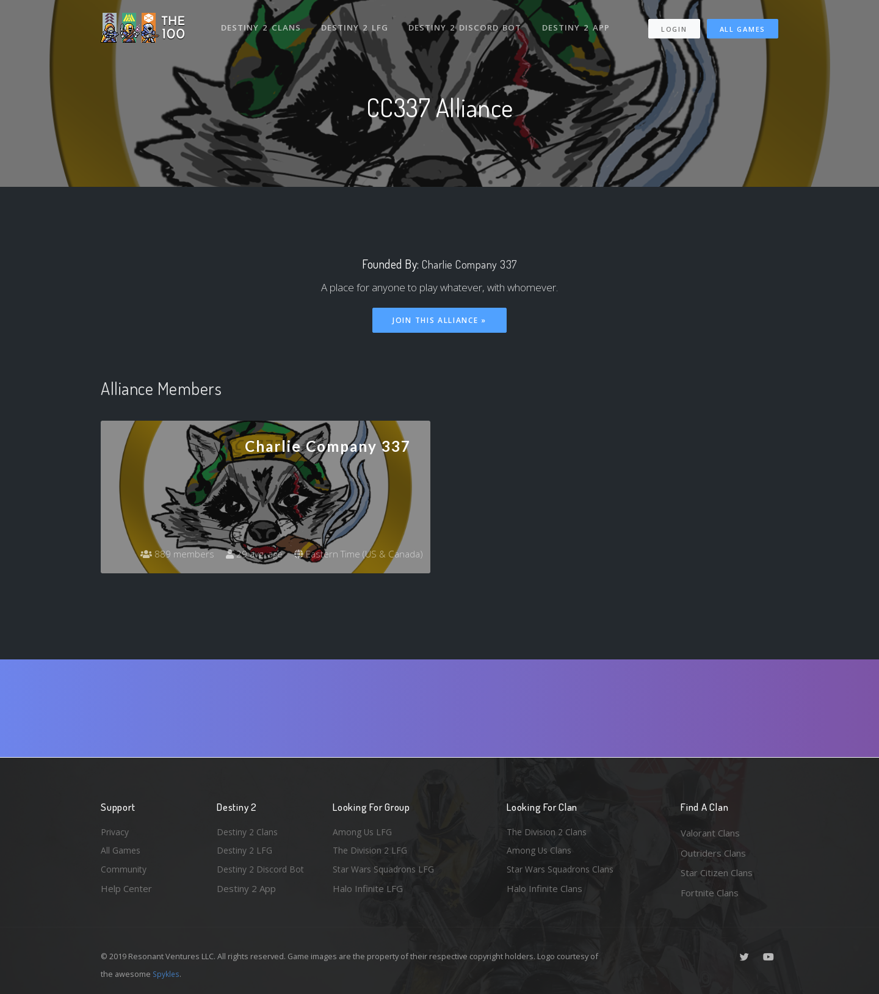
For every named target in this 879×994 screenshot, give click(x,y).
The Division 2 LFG (372, 853)
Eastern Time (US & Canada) (355, 553)
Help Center (126, 893)
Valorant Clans (710, 833)
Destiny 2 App (578, 23)
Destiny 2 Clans (262, 23)
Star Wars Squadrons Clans (563, 872)
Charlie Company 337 (469, 264)
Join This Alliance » (439, 320)
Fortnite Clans (710, 893)
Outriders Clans (713, 853)
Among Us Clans (540, 853)
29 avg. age (246, 553)
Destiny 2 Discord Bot (467, 23)
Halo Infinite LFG (368, 893)
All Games (742, 24)
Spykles (167, 973)
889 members (167, 553)
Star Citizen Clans (717, 872)
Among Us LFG (364, 833)
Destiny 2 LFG (357, 23)
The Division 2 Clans (548, 833)
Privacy (116, 833)
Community (124, 872)
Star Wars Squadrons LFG (386, 872)
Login (673, 24)
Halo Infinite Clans (544, 893)
